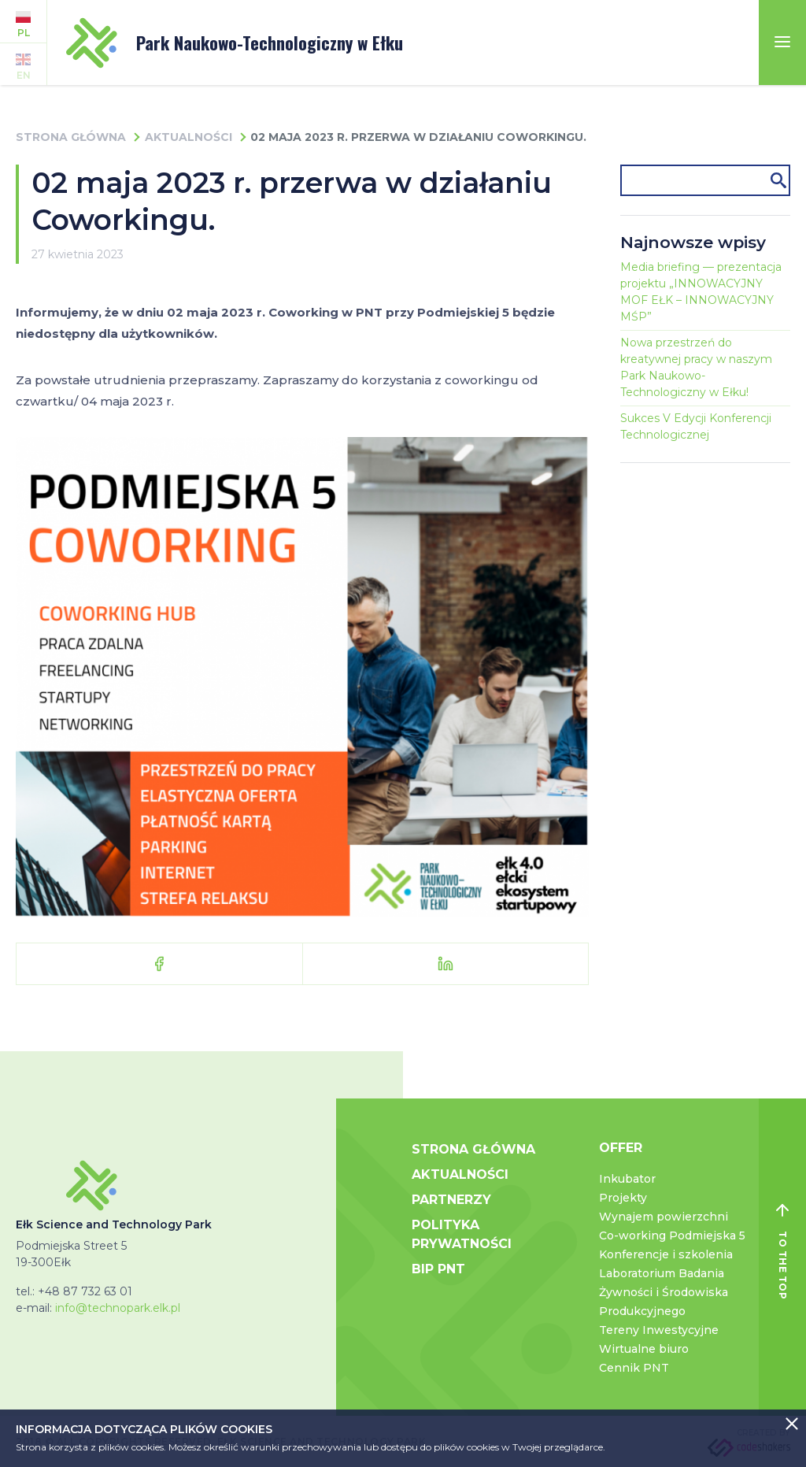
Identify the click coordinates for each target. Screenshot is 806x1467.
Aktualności (188, 137)
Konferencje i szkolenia (666, 1254)
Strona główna (71, 137)
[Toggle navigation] (782, 42)
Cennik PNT (634, 1368)
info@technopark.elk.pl (117, 1308)
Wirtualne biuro (644, 1349)
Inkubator (627, 1179)
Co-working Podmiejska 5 (672, 1235)
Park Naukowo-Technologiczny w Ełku (234, 43)
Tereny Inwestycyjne (659, 1330)
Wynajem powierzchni (663, 1217)
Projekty (623, 1198)
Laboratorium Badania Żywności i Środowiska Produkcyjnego (663, 1292)
